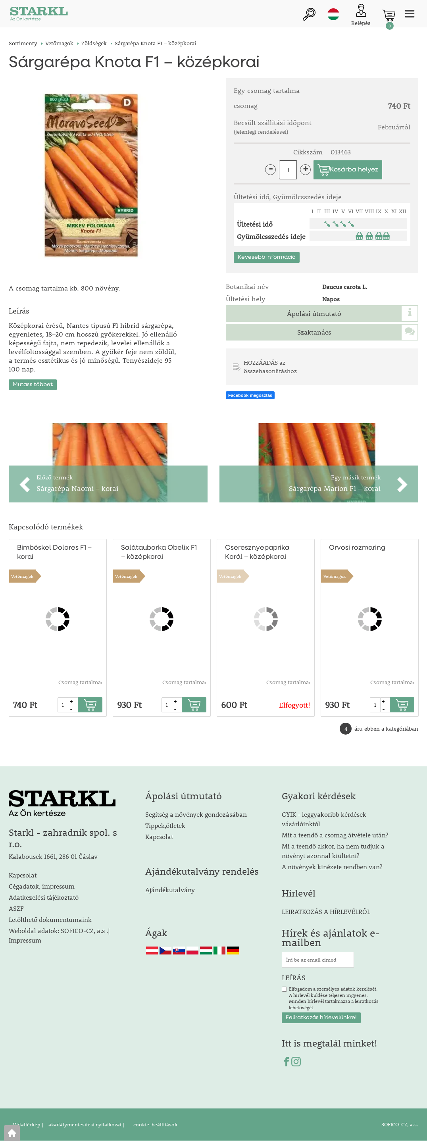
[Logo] (38, 15)
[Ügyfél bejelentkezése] (361, 15)
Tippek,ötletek (165, 826)
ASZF (16, 908)
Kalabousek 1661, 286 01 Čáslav (53, 856)
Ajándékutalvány (170, 890)
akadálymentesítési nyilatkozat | (85, 1124)
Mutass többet (33, 383)
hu (333, 15)
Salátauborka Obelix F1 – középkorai (158, 553)
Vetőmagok (22, 576)
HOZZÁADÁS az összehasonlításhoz (270, 367)
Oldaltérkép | (28, 1124)
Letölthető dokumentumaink (50, 920)
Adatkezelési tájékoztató (44, 897)
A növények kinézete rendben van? (332, 867)
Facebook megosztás (250, 395)
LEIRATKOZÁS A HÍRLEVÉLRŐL (326, 912)
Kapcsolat (23, 875)
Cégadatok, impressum (42, 886)
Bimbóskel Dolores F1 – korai (54, 553)
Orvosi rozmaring (357, 548)
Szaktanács (314, 332)
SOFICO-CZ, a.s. (399, 1124)
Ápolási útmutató (314, 313)
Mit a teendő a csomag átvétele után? (335, 835)
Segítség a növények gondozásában (196, 814)
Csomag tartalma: (80, 682)
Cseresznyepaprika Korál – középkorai (257, 553)
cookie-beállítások (154, 1124)
